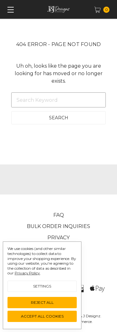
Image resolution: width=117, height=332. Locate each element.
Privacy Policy (27, 273)
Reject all (42, 302)
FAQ (58, 215)
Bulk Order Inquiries (58, 226)
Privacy (58, 238)
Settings (42, 286)
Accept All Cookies (42, 316)
